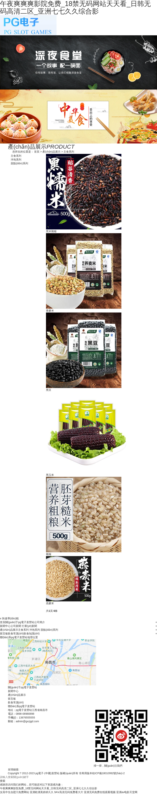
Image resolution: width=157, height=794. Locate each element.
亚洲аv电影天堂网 (127, 792)
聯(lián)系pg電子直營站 (13, 637)
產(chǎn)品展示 (51, 151)
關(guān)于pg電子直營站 (19, 622)
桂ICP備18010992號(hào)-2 (108, 773)
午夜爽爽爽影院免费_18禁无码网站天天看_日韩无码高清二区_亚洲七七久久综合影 (48, 788)
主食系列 (69, 151)
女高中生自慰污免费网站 (14, 792)
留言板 (4, 633)
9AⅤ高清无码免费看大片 (68, 792)
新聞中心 (5, 625)
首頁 (36, 151)
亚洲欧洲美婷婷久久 (42, 792)
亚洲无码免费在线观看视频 (100, 792)
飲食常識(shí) (16, 633)
